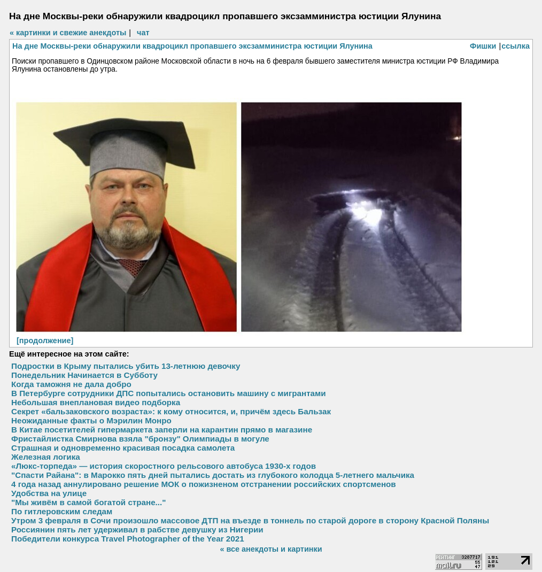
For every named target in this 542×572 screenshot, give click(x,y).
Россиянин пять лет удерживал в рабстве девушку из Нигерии (137, 529)
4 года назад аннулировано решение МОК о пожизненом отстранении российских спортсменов (203, 484)
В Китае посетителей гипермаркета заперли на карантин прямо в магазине (161, 429)
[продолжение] (45, 340)
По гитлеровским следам (61, 511)
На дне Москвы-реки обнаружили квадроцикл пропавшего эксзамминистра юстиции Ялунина (192, 46)
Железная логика (45, 456)
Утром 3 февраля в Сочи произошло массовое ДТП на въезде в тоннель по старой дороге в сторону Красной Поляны (250, 520)
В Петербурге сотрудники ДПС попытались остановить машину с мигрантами (168, 393)
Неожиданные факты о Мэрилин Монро (91, 420)
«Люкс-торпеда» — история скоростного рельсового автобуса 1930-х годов (163, 465)
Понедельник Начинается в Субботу (84, 375)
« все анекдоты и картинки (271, 549)
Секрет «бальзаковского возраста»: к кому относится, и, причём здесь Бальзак (171, 411)
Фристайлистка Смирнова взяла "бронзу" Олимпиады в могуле (140, 438)
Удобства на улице (49, 493)
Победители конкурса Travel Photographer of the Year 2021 (127, 538)
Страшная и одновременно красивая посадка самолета (123, 447)
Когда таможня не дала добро (71, 384)
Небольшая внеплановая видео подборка (95, 402)
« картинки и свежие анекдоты (68, 32)
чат (143, 32)
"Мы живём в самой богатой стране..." (88, 502)
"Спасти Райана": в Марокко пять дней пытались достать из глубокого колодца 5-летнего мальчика (212, 475)
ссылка (515, 46)
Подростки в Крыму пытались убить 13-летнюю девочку (125, 365)
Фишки (483, 46)
